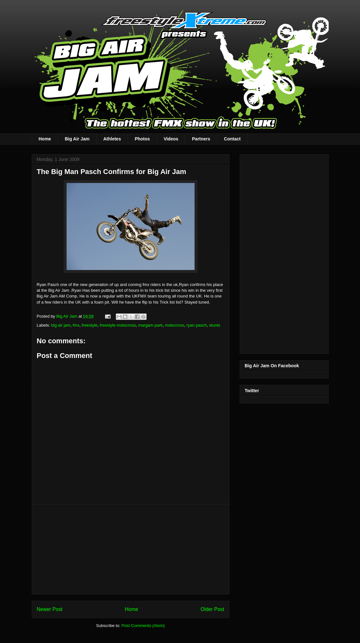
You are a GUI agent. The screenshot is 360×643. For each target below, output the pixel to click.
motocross (174, 325)
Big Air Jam (77, 138)
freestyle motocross (118, 325)
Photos (142, 138)
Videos (171, 138)
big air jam (60, 325)
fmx (76, 325)
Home (45, 138)
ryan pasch (197, 325)
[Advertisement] (131, 549)
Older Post (212, 609)
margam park (150, 325)
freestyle (89, 325)
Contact (232, 138)
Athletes (112, 138)
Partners (201, 138)
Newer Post (50, 609)
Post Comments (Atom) (143, 625)
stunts (214, 325)
